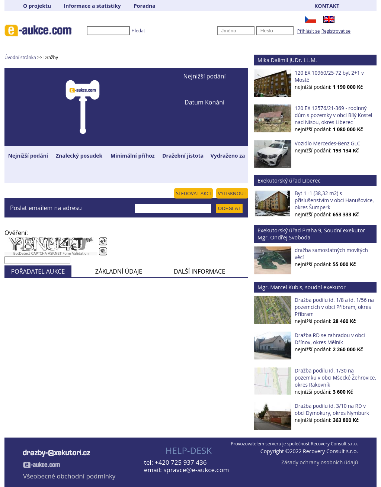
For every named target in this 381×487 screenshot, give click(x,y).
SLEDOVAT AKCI (193, 193)
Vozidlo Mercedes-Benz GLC (327, 143)
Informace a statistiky (92, 5)
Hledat (138, 31)
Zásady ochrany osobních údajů (319, 462)
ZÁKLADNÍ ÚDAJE (118, 271)
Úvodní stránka (20, 57)
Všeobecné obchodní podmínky (69, 476)
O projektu (37, 5)
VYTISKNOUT (232, 193)
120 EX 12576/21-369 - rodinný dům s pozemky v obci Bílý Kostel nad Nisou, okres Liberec (333, 115)
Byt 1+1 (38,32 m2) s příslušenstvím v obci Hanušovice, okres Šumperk (334, 200)
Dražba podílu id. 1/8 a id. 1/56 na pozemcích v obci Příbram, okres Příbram (334, 306)
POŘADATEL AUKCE (38, 271)
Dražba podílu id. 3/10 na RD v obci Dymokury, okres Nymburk (332, 409)
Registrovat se (335, 31)
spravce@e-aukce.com (196, 469)
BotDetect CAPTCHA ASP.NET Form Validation (51, 253)
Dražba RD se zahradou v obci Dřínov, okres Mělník (330, 339)
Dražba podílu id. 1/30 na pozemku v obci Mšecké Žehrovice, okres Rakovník (335, 377)
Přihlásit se (308, 31)
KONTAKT (326, 5)
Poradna (145, 5)
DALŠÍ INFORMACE (199, 271)
